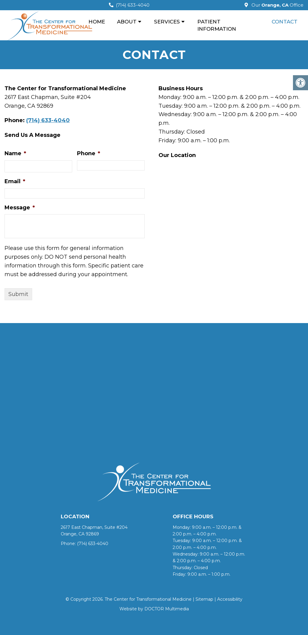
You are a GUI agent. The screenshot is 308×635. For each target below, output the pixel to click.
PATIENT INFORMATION (216, 25)
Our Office (276, 5)
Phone (88, 153)
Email (15, 181)
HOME (96, 22)
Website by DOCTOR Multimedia (154, 609)
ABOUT (127, 22)
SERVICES (167, 22)
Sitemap (204, 599)
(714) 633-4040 (132, 5)
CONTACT (284, 22)
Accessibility (229, 599)
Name (15, 153)
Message (20, 207)
